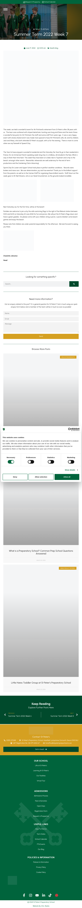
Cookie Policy (41, 872)
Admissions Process (41, 796)
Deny (15, 477)
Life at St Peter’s (41, 766)
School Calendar (49, 2)
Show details (70, 470)
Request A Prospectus (31, 2)
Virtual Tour (41, 781)
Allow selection (41, 477)
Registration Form (41, 811)
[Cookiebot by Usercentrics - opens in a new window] (69, 429)
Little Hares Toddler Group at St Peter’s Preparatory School (41, 682)
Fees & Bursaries (41, 801)
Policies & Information (41, 862)
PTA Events (41, 844)
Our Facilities (41, 776)
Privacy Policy (41, 867)
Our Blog (41, 849)
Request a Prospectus (41, 816)
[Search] (74, 284)
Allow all (66, 477)
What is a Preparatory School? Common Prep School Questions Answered (41, 552)
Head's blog (54, 48)
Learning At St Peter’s (41, 771)
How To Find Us (41, 829)
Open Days (41, 806)
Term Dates (41, 834)
